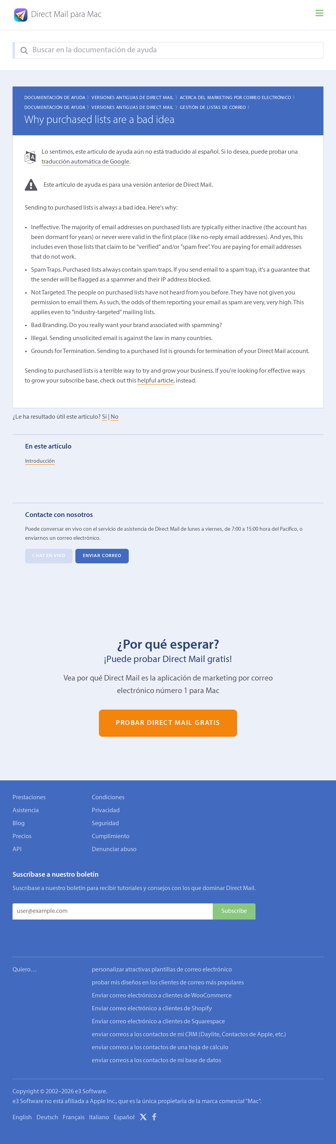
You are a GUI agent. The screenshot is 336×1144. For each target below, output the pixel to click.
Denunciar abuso (114, 849)
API (17, 849)
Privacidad (106, 810)
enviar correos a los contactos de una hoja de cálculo (160, 1024)
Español (124, 1094)
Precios (22, 836)
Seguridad (105, 823)
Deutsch (47, 1094)
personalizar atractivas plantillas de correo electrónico (162, 946)
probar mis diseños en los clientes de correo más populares (168, 959)
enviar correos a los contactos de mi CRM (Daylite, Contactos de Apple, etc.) (189, 1011)
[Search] (24, 50)
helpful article (155, 381)
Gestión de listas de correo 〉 (216, 107)
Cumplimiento (111, 836)
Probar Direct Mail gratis (168, 723)
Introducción (40, 461)
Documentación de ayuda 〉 (58, 98)
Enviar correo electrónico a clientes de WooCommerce (162, 972)
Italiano (99, 1094)
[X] (143, 1094)
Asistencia (26, 810)
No (115, 417)
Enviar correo (102, 556)
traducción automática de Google (85, 162)
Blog (19, 823)
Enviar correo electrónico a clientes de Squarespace (158, 998)
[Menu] (319, 15)
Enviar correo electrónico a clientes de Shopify (152, 985)
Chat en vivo (48, 556)
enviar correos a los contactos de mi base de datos (156, 1037)
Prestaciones (29, 798)
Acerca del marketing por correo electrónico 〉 (238, 98)
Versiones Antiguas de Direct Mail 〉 (135, 98)
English (22, 1094)
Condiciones (108, 798)
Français (73, 1094)
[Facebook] (154, 1094)
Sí (104, 417)
